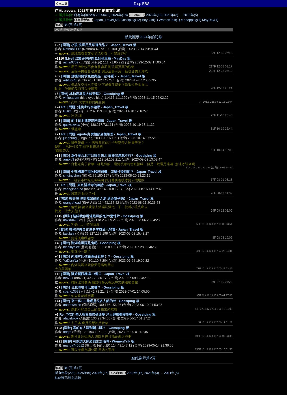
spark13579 (71, 291)
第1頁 (77, 25)
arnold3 (68, 159)
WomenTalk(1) (169, 20)
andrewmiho (72, 305)
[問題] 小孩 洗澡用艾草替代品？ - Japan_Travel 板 (98, 45)
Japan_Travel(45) (107, 20)
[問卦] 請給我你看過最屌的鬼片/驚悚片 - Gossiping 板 (103, 216)
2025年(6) (103, 15)
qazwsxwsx (71, 125)
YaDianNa (70, 260)
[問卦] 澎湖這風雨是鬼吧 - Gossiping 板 (91, 243)
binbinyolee (71, 247)
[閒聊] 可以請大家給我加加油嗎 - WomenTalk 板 (98, 341)
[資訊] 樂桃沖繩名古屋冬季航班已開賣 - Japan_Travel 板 (101, 229)
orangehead (72, 202)
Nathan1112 (72, 49)
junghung (70, 138)
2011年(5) (190, 15)
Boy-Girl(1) (150, 20)
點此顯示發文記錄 (68, 378)
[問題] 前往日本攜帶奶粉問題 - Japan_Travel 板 (96, 121)
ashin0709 (70, 62)
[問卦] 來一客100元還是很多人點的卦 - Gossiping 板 (100, 301)
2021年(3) (170, 15)
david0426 (70, 220)
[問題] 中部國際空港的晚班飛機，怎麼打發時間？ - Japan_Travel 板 (111, 172)
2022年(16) (154, 15)
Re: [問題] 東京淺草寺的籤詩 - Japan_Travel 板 (96, 185)
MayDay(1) (210, 20)
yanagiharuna (73, 189)
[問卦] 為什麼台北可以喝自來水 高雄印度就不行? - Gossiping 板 (108, 155)
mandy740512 (73, 345)
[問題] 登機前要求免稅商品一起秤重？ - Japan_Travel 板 (103, 76)
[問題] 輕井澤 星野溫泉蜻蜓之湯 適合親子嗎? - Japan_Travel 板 (106, 198)
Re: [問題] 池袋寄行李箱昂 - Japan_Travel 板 (94, 107)
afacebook (70, 318)
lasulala (68, 233)
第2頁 (68, 25)
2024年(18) (119, 15)
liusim (67, 111)
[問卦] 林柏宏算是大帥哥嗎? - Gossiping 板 (91, 94)
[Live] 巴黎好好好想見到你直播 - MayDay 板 (98, 58)
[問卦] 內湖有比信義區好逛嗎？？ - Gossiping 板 (97, 256)
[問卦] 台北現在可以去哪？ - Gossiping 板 (92, 287)
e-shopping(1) (191, 20)
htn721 (68, 278)
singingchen (72, 175)
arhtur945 (70, 80)
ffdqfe (67, 332)
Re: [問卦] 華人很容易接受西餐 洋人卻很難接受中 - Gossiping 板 (107, 314)
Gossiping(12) (130, 20)
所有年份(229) (84, 15)
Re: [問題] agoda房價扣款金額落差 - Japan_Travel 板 (101, 134)
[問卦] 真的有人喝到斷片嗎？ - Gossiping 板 (96, 328)
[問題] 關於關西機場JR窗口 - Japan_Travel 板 (95, 274)
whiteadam (71, 97)
